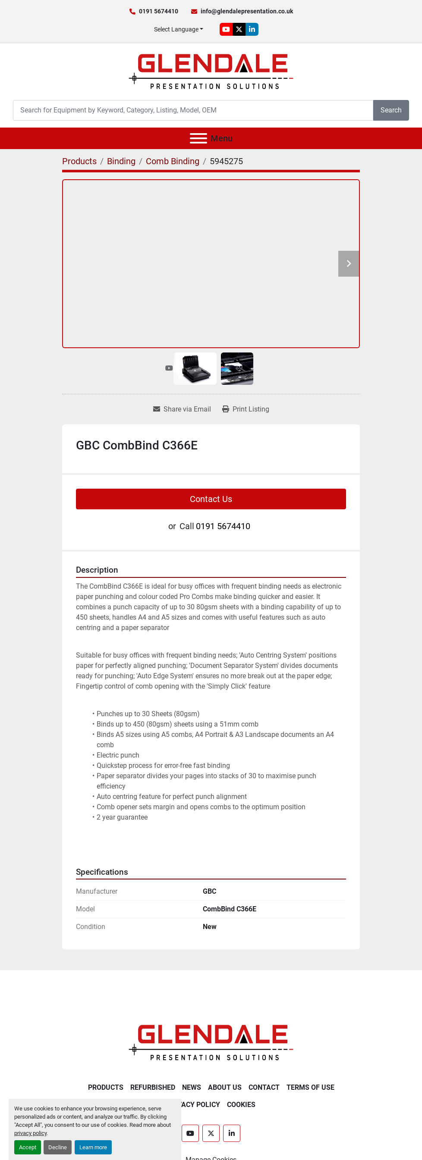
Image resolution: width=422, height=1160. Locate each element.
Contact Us (211, 499)
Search (391, 110)
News (191, 1087)
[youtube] (226, 29)
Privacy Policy (193, 1105)
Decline (57, 1147)
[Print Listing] (246, 409)
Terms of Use (310, 1087)
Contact (264, 1087)
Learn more (93, 1147)
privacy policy (30, 1133)
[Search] (193, 110)
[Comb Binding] (172, 161)
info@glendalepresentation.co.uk (247, 11)
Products (105, 1087)
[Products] (79, 161)
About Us (225, 1087)
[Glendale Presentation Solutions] (211, 1042)
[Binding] (121, 161)
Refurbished (152, 1087)
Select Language (176, 29)
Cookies (241, 1105)
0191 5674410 (158, 11)
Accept (27, 1147)
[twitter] (239, 29)
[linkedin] (252, 29)
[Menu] (198, 138)
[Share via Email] (182, 409)
